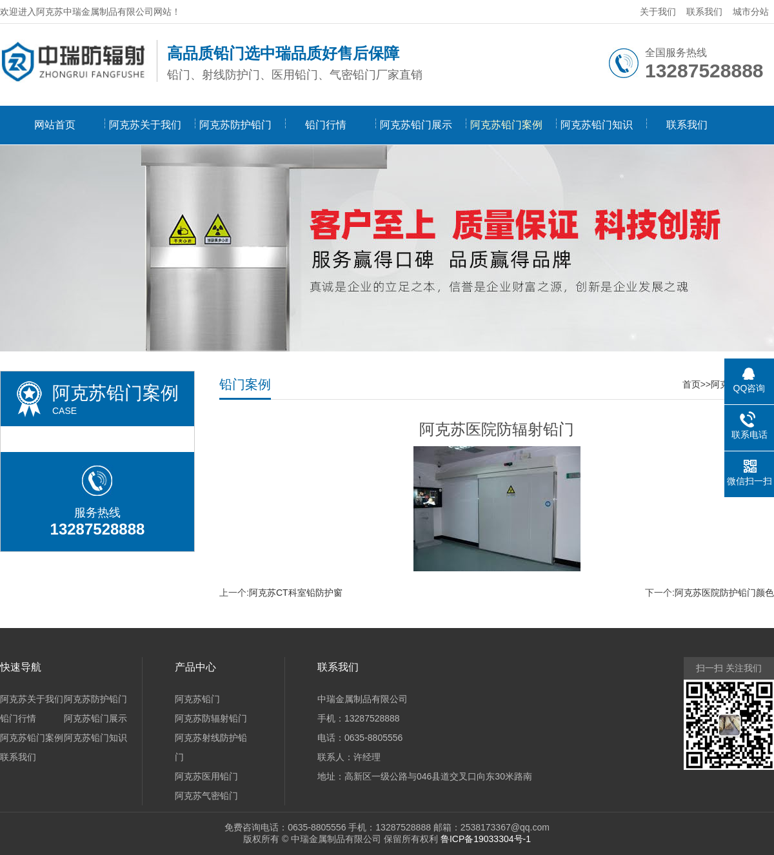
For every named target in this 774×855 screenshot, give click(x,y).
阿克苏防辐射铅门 (211, 718)
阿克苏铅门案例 (506, 124)
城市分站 (751, 11)
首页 (691, 384)
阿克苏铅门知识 (597, 124)
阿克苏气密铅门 (206, 796)
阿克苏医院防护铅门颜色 (724, 592)
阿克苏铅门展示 (416, 124)
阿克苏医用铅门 (206, 776)
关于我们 (658, 11)
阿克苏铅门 (197, 699)
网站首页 (54, 124)
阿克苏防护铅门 (235, 124)
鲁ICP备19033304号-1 (486, 839)
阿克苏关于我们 (145, 124)
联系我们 (704, 11)
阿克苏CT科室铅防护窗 (295, 592)
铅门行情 (325, 124)
